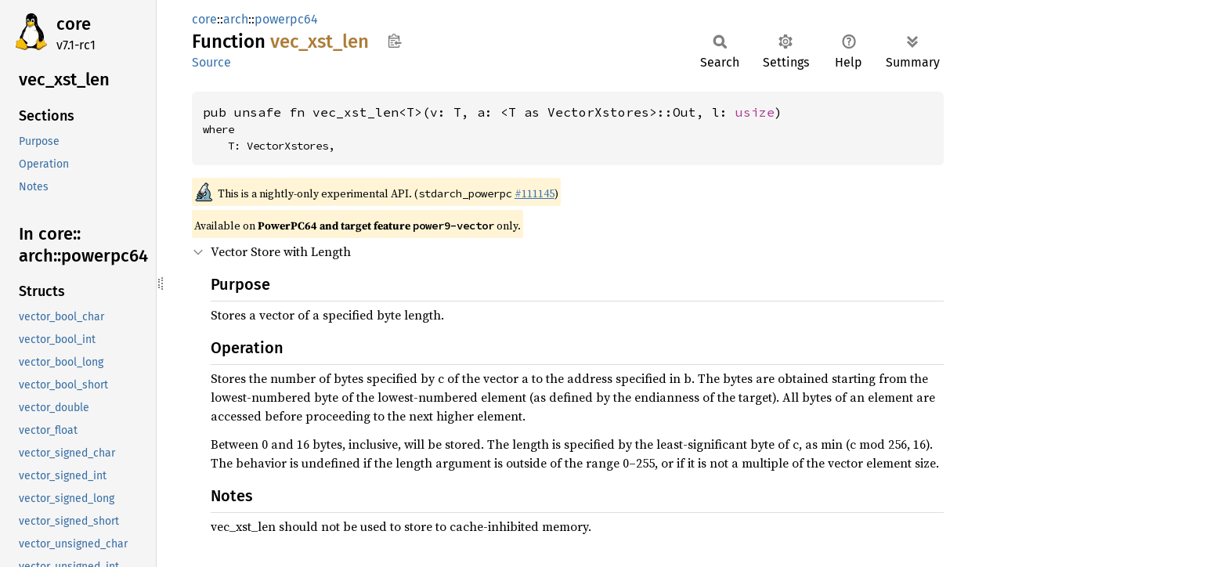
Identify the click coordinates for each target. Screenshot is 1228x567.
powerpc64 (286, 19)
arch (235, 19)
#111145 (534, 193)
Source (211, 62)
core (73, 23)
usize (755, 112)
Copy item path (394, 40)
